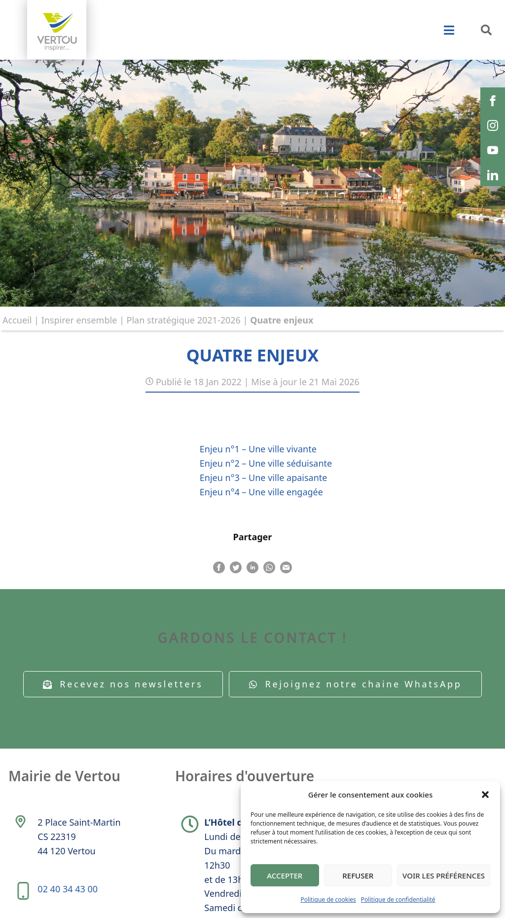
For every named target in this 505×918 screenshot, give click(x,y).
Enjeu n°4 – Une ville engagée (261, 492)
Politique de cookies (328, 899)
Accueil (17, 320)
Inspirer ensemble (79, 320)
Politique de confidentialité (398, 899)
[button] (485, 794)
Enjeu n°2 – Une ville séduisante (266, 463)
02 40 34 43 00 (67, 889)
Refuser (357, 875)
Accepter (284, 875)
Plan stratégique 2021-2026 (184, 320)
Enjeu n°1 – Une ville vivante (258, 449)
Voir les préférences (443, 875)
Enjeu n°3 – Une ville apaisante (263, 477)
